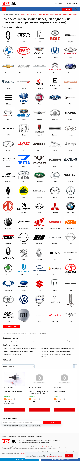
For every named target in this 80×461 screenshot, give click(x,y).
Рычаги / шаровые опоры (43, 341)
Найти (52, 422)
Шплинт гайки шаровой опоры (12, 354)
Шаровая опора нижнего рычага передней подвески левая (19, 348)
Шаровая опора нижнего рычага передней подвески (18, 351)
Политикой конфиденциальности (54, 456)
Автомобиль (6, 341)
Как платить (22, 436)
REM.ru (21, 440)
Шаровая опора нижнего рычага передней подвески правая (57, 348)
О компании (12, 436)
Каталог (4, 436)
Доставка (31, 436)
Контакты (39, 436)
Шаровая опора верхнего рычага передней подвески (55, 351)
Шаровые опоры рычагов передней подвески (61, 341)
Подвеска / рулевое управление (18, 341)
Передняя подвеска (31, 341)
